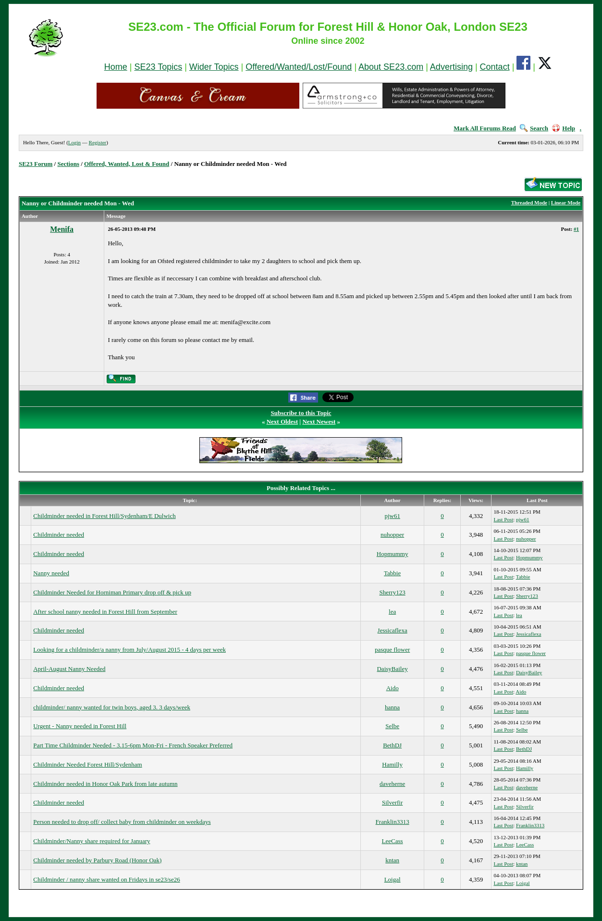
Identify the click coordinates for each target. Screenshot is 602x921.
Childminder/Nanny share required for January (91, 841)
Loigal (392, 879)
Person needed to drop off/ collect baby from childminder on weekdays (121, 821)
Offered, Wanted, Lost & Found (126, 163)
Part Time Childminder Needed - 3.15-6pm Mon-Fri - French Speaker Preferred (133, 745)
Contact (495, 67)
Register (98, 142)
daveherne (392, 783)
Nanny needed (51, 573)
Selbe (392, 726)
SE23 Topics (158, 67)
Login (74, 142)
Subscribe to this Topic (300, 412)
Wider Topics (214, 67)
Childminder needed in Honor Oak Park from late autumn (105, 783)
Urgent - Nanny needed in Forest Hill (79, 726)
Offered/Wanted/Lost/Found (299, 67)
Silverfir (392, 802)
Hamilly (392, 764)
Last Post (503, 519)
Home (115, 67)
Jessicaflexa (392, 630)
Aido (392, 688)
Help (563, 128)
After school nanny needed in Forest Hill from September (105, 611)
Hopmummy (392, 553)
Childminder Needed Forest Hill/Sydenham (87, 764)
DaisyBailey (392, 668)
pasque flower (392, 649)
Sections (68, 163)
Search (534, 128)
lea (392, 611)
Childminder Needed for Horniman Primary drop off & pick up (112, 592)
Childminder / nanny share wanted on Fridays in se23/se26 (106, 879)
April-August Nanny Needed (69, 668)
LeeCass (392, 841)
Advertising (451, 67)
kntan (392, 860)
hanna (392, 707)
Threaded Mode (529, 202)
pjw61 (392, 515)
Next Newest (318, 421)
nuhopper (392, 534)
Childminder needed (58, 534)
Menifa (62, 229)
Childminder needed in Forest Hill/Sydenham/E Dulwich (104, 515)
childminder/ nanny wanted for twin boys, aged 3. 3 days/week (111, 707)
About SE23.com (390, 67)
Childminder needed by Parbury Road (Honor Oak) (97, 860)
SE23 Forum (35, 163)
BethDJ (392, 745)
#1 (576, 229)
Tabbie (392, 573)
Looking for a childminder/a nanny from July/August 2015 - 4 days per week (129, 649)
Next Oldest (282, 421)
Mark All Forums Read (485, 128)
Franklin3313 (392, 821)
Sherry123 (392, 592)
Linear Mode (565, 202)
